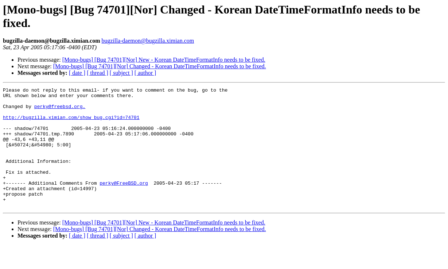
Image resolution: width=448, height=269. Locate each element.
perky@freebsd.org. (59, 110)
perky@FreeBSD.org (124, 202)
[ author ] (145, 73)
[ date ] (77, 73)
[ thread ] (97, 73)
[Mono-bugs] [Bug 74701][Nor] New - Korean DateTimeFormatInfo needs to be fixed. (163, 60)
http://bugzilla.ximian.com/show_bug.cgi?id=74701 (71, 123)
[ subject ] (121, 73)
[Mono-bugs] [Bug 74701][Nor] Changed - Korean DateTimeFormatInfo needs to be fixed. (159, 66)
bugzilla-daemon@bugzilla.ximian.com (147, 41)
